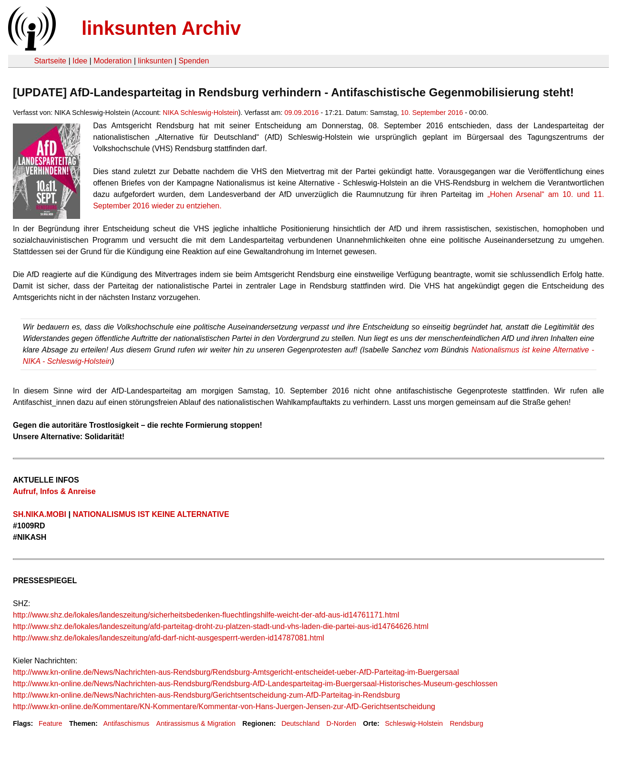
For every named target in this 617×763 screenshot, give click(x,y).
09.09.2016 (301, 112)
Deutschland (300, 723)
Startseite (50, 61)
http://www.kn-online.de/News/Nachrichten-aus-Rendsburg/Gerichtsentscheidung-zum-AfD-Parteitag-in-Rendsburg (206, 695)
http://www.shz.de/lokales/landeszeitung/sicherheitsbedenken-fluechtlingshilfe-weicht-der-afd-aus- (178, 615)
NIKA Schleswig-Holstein (200, 112)
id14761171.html (371, 615)
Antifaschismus (126, 723)
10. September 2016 (432, 112)
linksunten (155, 61)
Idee (79, 61)
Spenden (193, 61)
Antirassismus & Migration (196, 723)
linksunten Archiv (161, 28)
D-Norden (341, 723)
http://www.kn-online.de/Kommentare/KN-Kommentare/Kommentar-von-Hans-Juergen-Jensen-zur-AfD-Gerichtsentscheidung (224, 706)
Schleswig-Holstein (414, 723)
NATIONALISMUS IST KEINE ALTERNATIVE (150, 514)
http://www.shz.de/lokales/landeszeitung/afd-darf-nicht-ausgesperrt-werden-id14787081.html (168, 638)
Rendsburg (466, 723)
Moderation (112, 61)
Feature (50, 723)
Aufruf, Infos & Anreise (54, 491)
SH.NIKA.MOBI (40, 514)
